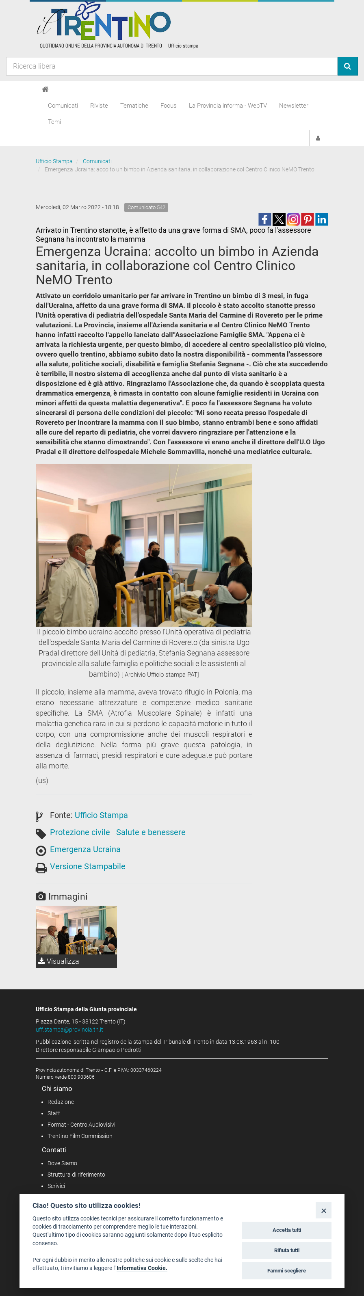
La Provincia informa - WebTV (228, 105)
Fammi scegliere (286, 1271)
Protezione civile (80, 832)
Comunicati (63, 105)
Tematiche (134, 105)
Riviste (99, 105)
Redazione (61, 1102)
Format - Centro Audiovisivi (81, 1124)
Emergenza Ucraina (85, 849)
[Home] (45, 89)
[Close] (324, 1210)
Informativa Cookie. (142, 1268)
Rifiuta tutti (286, 1250)
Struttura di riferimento (76, 1174)
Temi (54, 121)
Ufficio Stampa (54, 161)
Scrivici (56, 1186)
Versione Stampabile (88, 866)
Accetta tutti (287, 1230)
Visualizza (58, 961)
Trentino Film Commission (80, 1136)
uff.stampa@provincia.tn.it (69, 1029)
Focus (168, 105)
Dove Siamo (62, 1163)
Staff (54, 1113)
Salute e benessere (151, 832)
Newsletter (293, 105)
